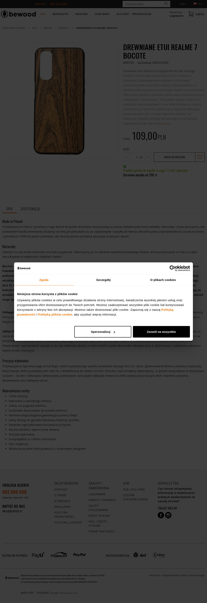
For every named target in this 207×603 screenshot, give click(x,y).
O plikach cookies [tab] (163, 279)
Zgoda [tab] (43, 279)
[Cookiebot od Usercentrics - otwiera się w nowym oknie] (172, 268)
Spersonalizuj (103, 331)
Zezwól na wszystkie (161, 331)
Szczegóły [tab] (103, 279)
